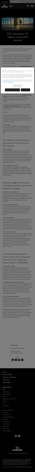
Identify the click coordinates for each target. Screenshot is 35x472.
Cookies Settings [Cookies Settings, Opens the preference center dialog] (17, 85)
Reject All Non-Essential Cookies (12, 89)
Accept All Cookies (25, 89)
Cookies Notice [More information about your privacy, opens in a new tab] (10, 82)
